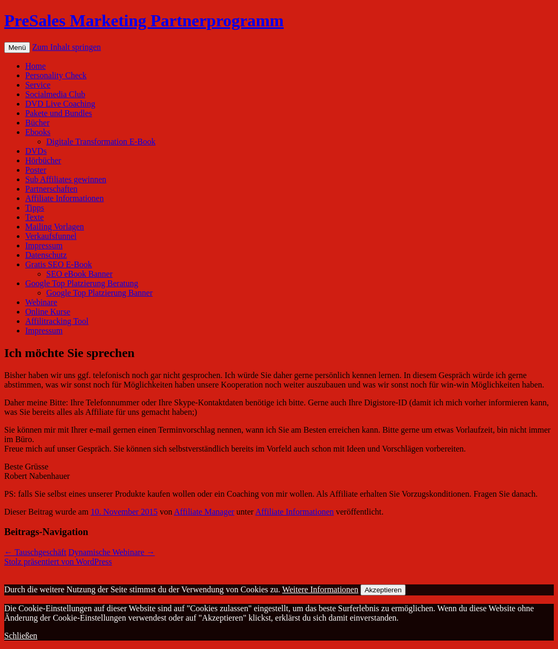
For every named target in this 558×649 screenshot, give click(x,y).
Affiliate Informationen (64, 198)
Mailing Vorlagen (54, 226)
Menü (17, 47)
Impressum (44, 245)
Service (37, 84)
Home (35, 65)
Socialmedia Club (55, 94)
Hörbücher (43, 160)
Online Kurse (47, 311)
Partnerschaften (51, 188)
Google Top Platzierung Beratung (81, 283)
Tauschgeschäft (35, 552)
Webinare (41, 302)
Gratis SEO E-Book (58, 264)
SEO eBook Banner (79, 273)
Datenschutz (46, 254)
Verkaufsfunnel (51, 236)
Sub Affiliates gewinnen (65, 179)
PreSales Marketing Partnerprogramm (144, 20)
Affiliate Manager (204, 511)
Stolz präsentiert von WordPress (58, 561)
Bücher (37, 122)
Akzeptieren (383, 590)
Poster (35, 169)
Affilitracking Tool (57, 321)
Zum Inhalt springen (66, 47)
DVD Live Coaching (60, 103)
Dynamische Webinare (111, 552)
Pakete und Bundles (58, 113)
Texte (34, 217)
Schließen (20, 635)
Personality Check (56, 75)
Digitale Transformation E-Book (101, 141)
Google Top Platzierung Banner (99, 292)
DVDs (36, 150)
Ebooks (37, 132)
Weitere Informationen (320, 589)
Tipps (34, 207)
